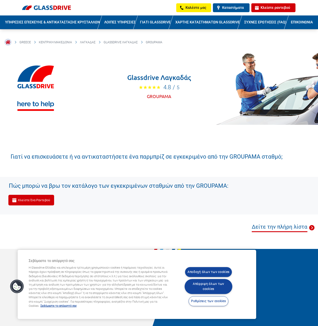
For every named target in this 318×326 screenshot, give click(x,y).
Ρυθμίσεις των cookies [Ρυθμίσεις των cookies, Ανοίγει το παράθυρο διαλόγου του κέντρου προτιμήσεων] (208, 301)
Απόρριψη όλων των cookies (208, 286)
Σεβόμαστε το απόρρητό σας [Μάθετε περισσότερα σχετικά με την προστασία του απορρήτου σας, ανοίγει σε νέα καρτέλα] (58, 305)
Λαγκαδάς (88, 42)
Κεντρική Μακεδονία (55, 42)
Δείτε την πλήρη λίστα (279, 227)
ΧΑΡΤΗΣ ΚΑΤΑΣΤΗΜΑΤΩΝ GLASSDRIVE (207, 22)
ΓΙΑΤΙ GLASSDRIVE (155, 22)
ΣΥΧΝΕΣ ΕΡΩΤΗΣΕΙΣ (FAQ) (265, 22)
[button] (17, 286)
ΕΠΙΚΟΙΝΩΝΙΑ (302, 22)
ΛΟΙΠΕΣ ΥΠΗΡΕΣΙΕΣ (120, 22)
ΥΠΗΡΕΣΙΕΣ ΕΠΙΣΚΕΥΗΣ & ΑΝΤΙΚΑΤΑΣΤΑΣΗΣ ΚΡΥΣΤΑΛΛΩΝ (52, 22)
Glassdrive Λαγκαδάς (121, 42)
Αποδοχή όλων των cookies (208, 272)
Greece (25, 42)
